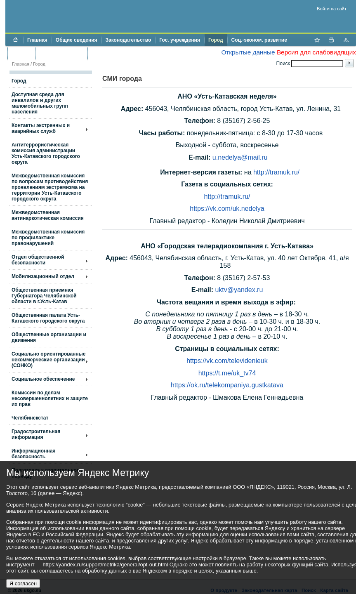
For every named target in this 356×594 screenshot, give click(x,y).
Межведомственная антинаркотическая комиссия (48, 215)
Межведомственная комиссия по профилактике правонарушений (48, 237)
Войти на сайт (332, 8)
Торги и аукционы (61, 53)
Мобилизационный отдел (43, 276)
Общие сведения (76, 40)
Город (215, 40)
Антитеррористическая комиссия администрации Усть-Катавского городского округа (46, 153)
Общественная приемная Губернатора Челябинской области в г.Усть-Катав (44, 295)
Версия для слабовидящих (316, 52)
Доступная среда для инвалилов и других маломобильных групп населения (40, 103)
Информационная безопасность (33, 454)
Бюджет (21, 53)
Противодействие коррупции (127, 53)
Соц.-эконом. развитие (259, 40)
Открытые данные (248, 52)
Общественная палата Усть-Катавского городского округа (48, 318)
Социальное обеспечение (43, 379)
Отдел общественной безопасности (38, 260)
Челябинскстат (30, 418)
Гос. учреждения (179, 40)
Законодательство (128, 40)
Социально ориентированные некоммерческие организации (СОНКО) (49, 359)
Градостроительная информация (36, 434)
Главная (37, 40)
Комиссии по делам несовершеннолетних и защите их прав (50, 398)
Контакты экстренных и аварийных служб (41, 128)
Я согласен (23, 583)
